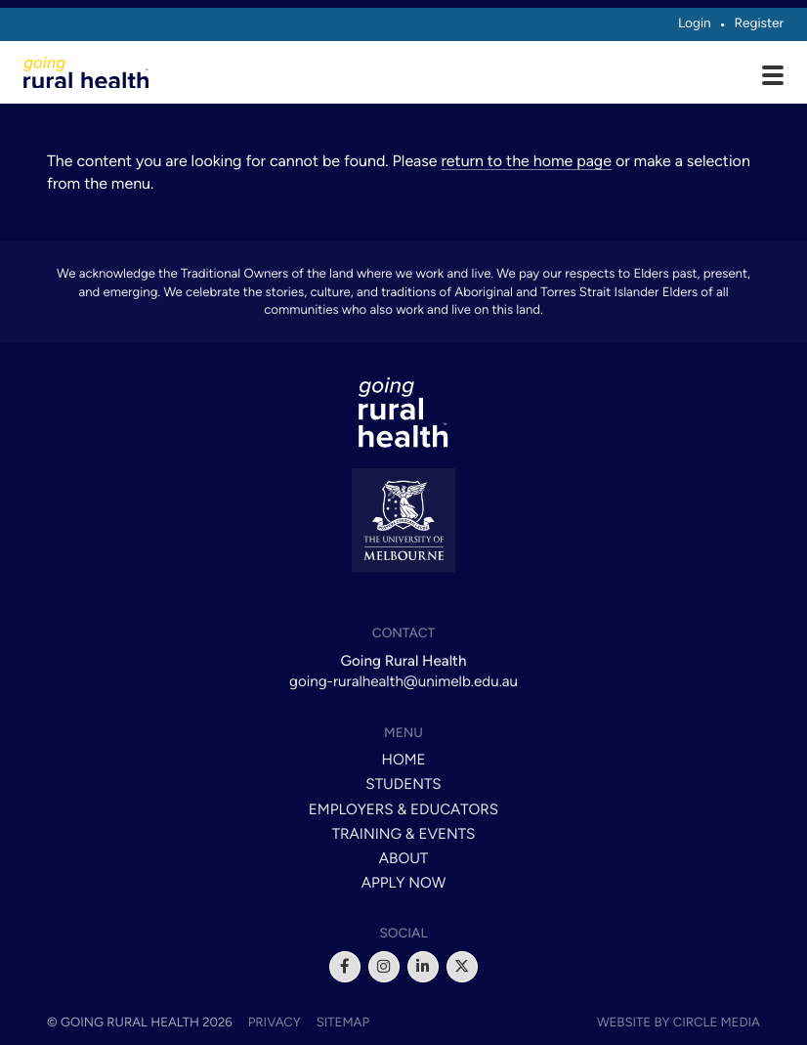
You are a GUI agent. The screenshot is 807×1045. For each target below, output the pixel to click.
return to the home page (526, 161)
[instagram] (384, 966)
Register (759, 23)
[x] (462, 966)
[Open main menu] (773, 77)
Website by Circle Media (678, 1022)
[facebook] (345, 966)
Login (694, 23)
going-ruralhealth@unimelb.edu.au (403, 681)
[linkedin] (423, 966)
